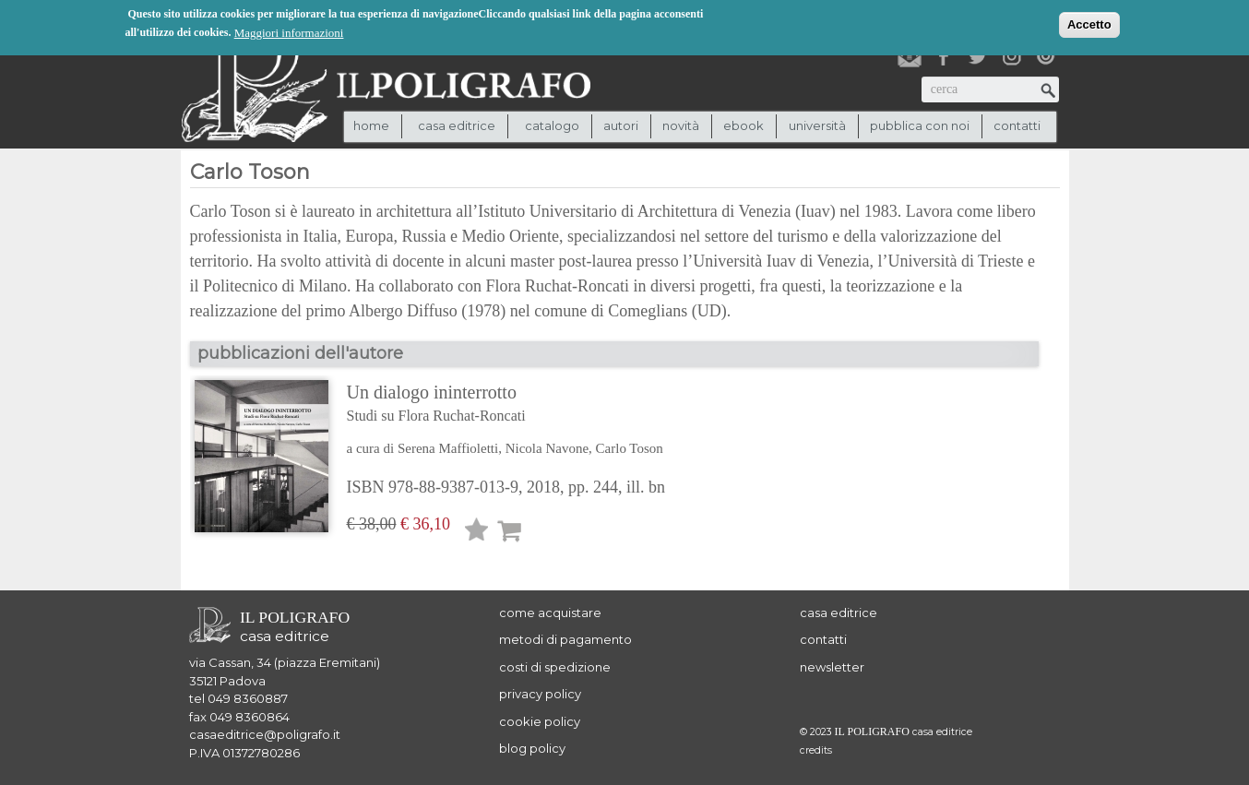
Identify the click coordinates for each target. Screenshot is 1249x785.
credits (816, 750)
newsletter (832, 667)
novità (680, 125)
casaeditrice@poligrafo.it (264, 734)
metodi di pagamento (565, 639)
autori (620, 125)
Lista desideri (477, 532)
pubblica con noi (919, 125)
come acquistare (550, 612)
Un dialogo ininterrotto (506, 405)
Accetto (1089, 23)
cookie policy (539, 721)
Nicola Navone (547, 448)
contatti (1017, 125)
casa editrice (838, 612)
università (817, 125)
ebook (743, 125)
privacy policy (540, 693)
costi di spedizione (555, 667)
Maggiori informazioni (289, 32)
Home (371, 125)
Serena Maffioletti (448, 448)
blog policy (532, 748)
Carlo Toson (629, 448)
